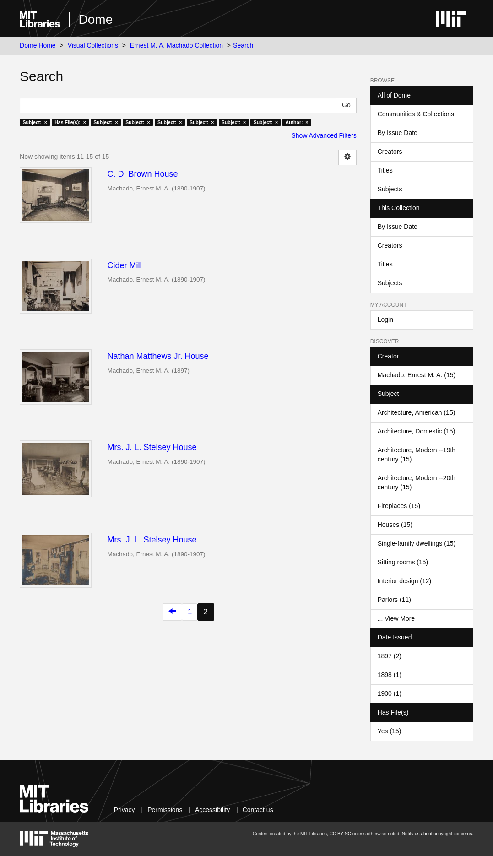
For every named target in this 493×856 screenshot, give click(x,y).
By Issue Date (397, 132)
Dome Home (38, 45)
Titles (385, 170)
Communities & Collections (416, 114)
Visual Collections (93, 45)
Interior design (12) (405, 581)
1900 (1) (389, 693)
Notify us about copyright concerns (437, 833)
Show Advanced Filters (323, 135)
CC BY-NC (340, 833)
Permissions (164, 809)
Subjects (390, 189)
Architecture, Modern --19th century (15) (416, 454)
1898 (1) (389, 674)
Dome (96, 19)
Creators (390, 151)
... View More (396, 618)
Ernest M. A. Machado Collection (176, 45)
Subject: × (34, 122)
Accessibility (212, 809)
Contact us (258, 809)
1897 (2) (389, 656)
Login (385, 319)
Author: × (297, 122)
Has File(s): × (70, 122)
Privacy (124, 809)
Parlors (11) (394, 599)
